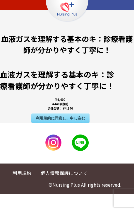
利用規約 (22, 172)
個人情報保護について (64, 172)
